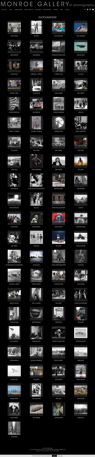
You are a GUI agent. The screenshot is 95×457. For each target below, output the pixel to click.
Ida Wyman (14, 436)
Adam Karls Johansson (58, 207)
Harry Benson (14, 55)
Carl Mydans (81, 284)
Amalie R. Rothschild (59, 341)
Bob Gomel (36, 150)
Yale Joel (36, 207)
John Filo (81, 112)
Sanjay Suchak (81, 379)
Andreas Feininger (58, 112)
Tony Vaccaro (36, 398)
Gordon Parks (14, 322)
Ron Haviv (81, 169)
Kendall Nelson (14, 303)
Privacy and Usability (45, 450)
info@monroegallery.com (60, 449)
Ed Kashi (80, 207)
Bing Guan (81, 150)
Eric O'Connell (36, 303)
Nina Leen (36, 245)
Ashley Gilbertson (81, 131)
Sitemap (38, 450)
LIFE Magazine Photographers (14, 265)
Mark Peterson (36, 322)
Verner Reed (58, 322)
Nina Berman (36, 55)
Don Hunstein (81, 188)
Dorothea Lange (81, 226)
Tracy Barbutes (81, 35)
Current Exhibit (18, 9)
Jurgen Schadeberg (36, 360)
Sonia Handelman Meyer (59, 265)
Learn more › (60, 455)
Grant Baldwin (58, 35)
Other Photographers (80, 303)
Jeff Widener (36, 417)
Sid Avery (36, 35)
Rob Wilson (81, 417)
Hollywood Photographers (36, 188)
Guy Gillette (14, 150)
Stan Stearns (58, 379)
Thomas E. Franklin (36, 131)
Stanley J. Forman (14, 131)
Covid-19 (67, 9)
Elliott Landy (58, 226)
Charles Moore (58, 284)
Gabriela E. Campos (36, 74)
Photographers (47, 9)
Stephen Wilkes (59, 417)
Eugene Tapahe (14, 398)
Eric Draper (80, 93)
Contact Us (4, 9)
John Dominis (59, 93)
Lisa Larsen (14, 245)
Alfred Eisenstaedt (14, 112)
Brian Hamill (58, 169)
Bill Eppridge (36, 112)
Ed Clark (80, 74)
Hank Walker (14, 417)
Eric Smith (36, 379)
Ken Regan (81, 322)
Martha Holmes (58, 188)
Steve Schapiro (58, 360)
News (61, 9)
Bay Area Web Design (54, 450)
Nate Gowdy (58, 150)
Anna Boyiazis (81, 55)
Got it (54, 455)
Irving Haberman (36, 169)
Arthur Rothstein (81, 341)
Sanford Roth (36, 341)
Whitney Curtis (14, 93)
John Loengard (80, 245)
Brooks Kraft (36, 226)
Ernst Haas (14, 169)
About (10, 9)
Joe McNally (36, 265)
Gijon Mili (81, 265)
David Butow (14, 74)
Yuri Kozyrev (14, 226)
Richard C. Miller (14, 284)
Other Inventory (14, 207)
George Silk (14, 379)
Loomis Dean (36, 93)
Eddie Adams (14, 35)
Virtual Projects (28, 9)
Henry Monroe (36, 284)
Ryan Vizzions (81, 398)
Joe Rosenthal (14, 341)
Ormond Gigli (58, 131)
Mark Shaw (81, 360)
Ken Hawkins (14, 188)
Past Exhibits (38, 9)
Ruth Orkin (59, 303)
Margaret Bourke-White (58, 55)
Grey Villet (59, 398)
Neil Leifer (58, 245)
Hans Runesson (14, 360)
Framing (56, 9)
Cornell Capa (59, 74)
